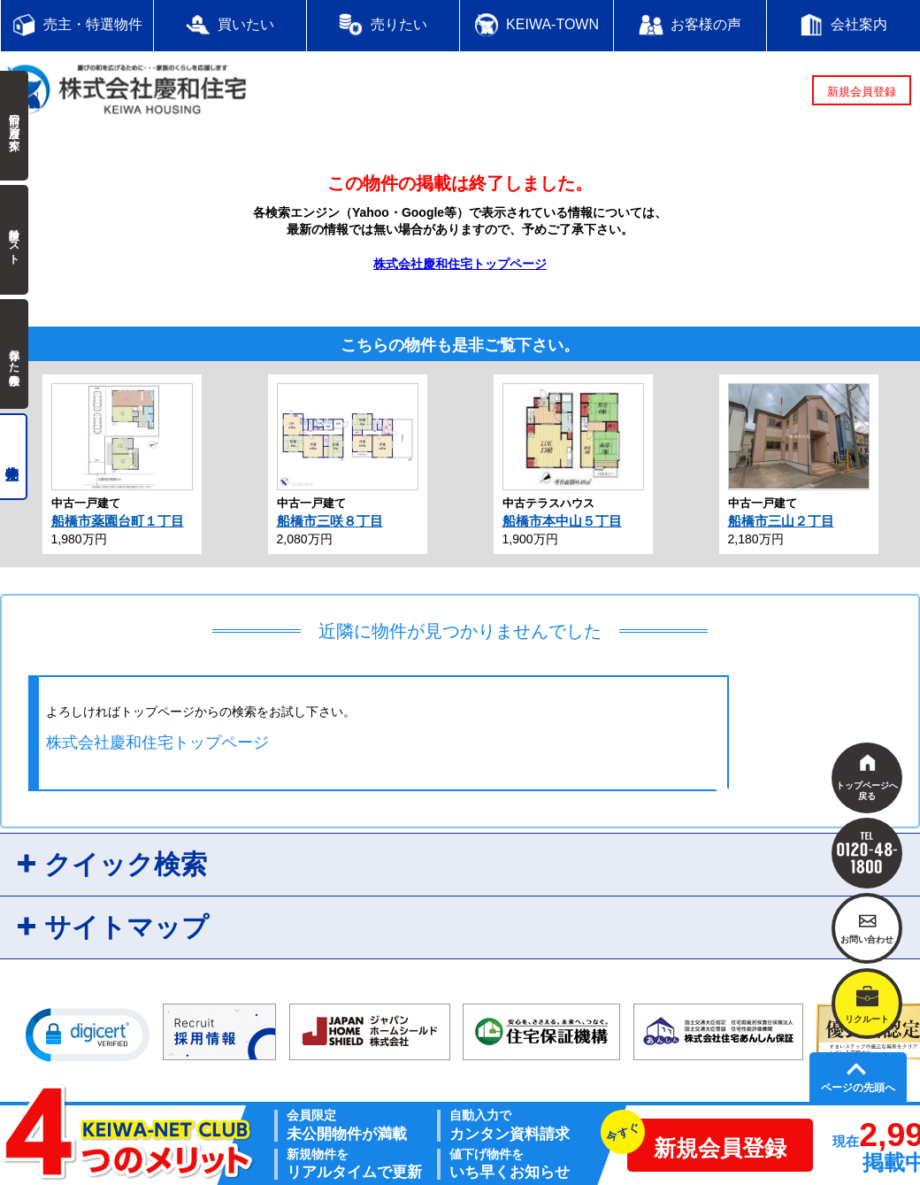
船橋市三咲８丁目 (330, 520)
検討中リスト (14, 239)
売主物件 (13, 456)
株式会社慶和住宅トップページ (460, 264)
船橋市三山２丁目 (781, 520)
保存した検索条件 (14, 354)
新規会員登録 (861, 91)
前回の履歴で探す (14, 125)
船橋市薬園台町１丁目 (117, 520)
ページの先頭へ (858, 1087)
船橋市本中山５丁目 (562, 520)
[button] (88, 1034)
